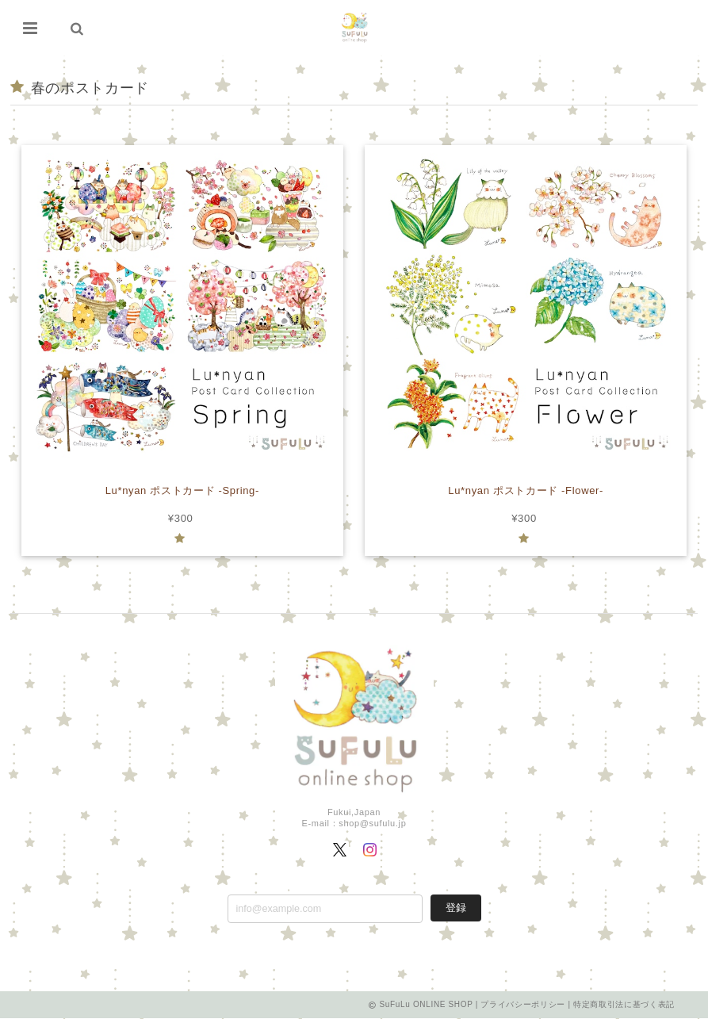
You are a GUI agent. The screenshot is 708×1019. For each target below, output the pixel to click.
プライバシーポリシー (522, 1005)
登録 (456, 908)
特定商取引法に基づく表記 (624, 1005)
